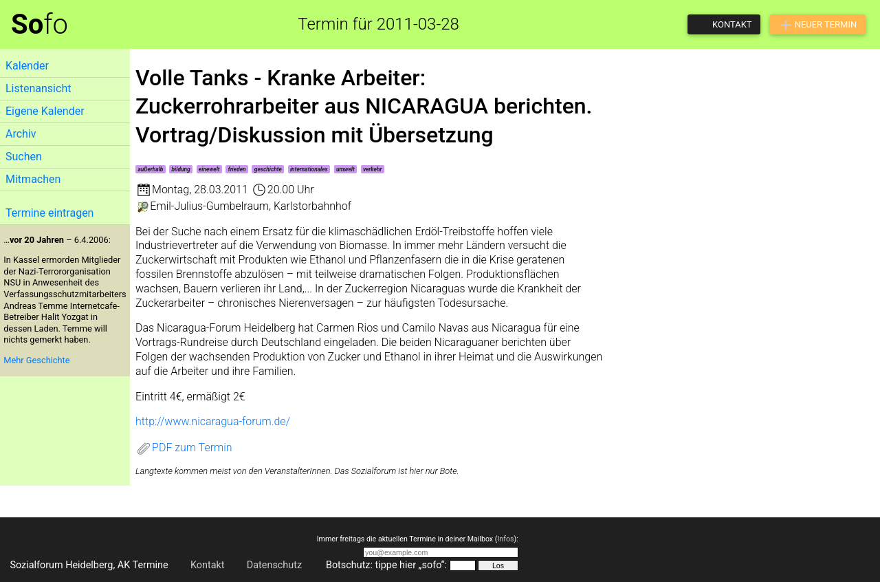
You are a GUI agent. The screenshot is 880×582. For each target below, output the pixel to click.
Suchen (24, 156)
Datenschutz (274, 565)
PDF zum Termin (183, 447)
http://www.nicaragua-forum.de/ (212, 421)
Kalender (27, 65)
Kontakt (207, 565)
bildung (181, 169)
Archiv (21, 133)
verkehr (372, 169)
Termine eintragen (50, 212)
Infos (505, 539)
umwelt (345, 169)
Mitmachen (33, 179)
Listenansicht (38, 88)
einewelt (209, 169)
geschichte (268, 169)
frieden (237, 169)
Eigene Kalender (45, 111)
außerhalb (150, 169)
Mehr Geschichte (36, 360)
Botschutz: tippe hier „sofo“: (386, 565)
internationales (309, 169)
